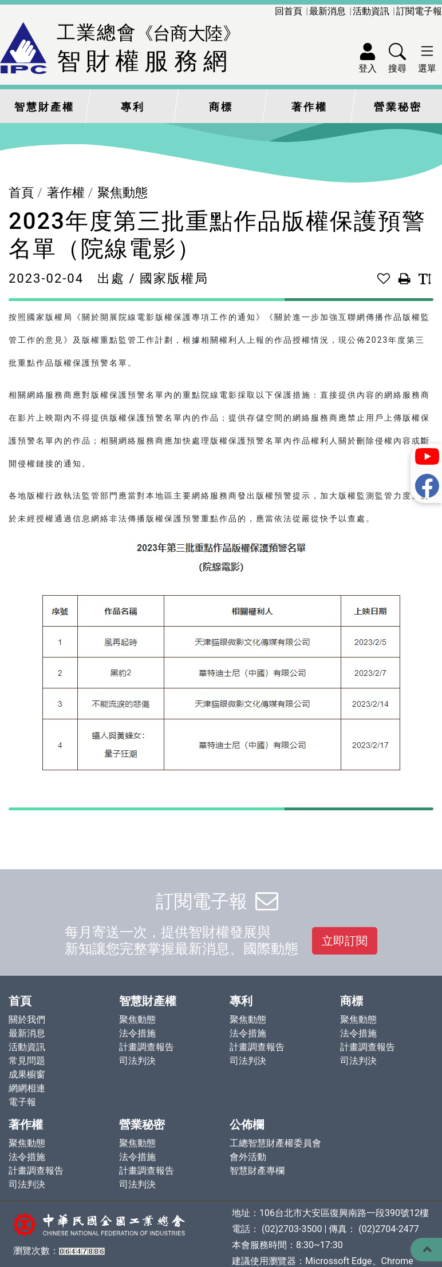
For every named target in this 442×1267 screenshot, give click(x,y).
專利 (133, 107)
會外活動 (248, 1156)
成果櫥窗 (27, 1074)
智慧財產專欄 (257, 1170)
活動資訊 (371, 11)
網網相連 (27, 1088)
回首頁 (288, 11)
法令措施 (137, 1033)
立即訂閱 (345, 941)
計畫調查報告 (146, 1047)
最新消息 (327, 11)
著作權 (309, 107)
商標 (221, 107)
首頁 (21, 192)
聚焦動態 (122, 192)
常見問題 (27, 1060)
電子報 (22, 1101)
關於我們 (27, 1019)
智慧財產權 (44, 107)
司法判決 (137, 1060)
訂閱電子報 (419, 11)
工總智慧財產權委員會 (275, 1143)
